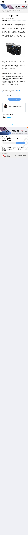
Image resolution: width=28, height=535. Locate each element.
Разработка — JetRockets (18, 154)
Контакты (10, 147)
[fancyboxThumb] (13, 49)
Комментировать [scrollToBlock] (5, 91)
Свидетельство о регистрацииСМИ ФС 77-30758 (19, 148)
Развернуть (13, 111)
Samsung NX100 (10, 117)
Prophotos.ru (23, 155)
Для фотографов (21, 149)
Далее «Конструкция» (14, 99)
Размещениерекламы (5, 148)
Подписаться (21, 142)
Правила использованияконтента (7, 150)
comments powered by (8, 124)
